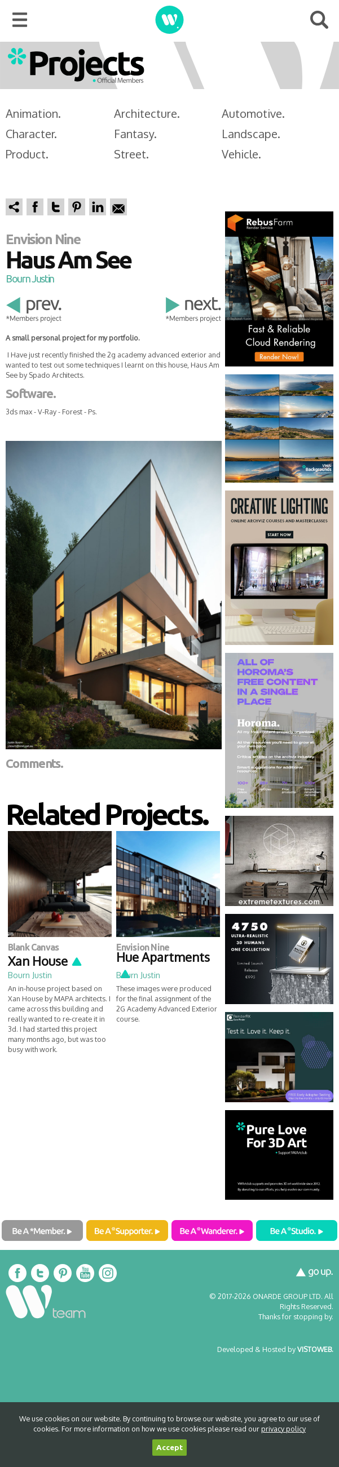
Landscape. (251, 133)
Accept (169, 1447)
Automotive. (253, 113)
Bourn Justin (30, 278)
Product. (27, 154)
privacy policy (283, 1428)
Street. (131, 154)
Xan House (45, 961)
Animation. (33, 113)
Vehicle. (241, 154)
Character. (31, 133)
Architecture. (147, 113)
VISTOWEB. (315, 1349)
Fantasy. (135, 133)
